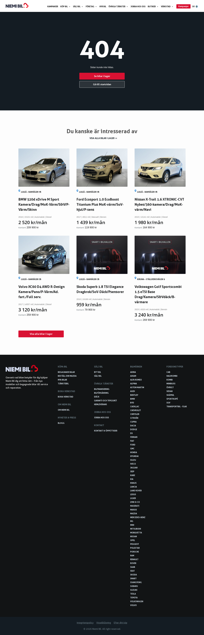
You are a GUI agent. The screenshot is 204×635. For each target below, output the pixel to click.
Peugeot (134, 544)
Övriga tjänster (118, 6)
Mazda (133, 513)
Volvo (133, 605)
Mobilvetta (136, 532)
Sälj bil (78, 6)
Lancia (133, 487)
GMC (132, 448)
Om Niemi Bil (64, 410)
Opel (132, 540)
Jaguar (134, 467)
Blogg (61, 423)
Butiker (153, 6)
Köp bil (65, 6)
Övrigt (170, 387)
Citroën (134, 418)
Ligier (133, 498)
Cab (168, 372)
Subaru (134, 586)
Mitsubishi (135, 529)
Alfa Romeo (136, 380)
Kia (131, 479)
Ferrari (133, 437)
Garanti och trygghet (105, 400)
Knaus (133, 483)
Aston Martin (137, 387)
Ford (132, 444)
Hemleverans (100, 404)
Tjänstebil (63, 383)
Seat (132, 571)
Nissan (133, 536)
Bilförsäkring (101, 393)
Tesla (133, 594)
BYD (132, 402)
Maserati (134, 506)
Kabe (132, 475)
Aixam (133, 376)
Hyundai (134, 456)
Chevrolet (135, 410)
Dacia (133, 425)
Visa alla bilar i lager (102, 138)
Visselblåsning (103, 622)
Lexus (133, 494)
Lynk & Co (135, 502)
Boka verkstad (65, 396)
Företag (91, 6)
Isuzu (133, 460)
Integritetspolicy (85, 622)
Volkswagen (136, 601)
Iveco (133, 464)
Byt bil (97, 372)
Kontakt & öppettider (105, 430)
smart (133, 578)
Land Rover (136, 490)
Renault (134, 559)
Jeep (132, 471)
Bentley (134, 395)
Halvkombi (171, 376)
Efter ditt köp (120, 622)
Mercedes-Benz (137, 517)
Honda (133, 452)
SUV (168, 402)
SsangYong (136, 582)
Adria (133, 372)
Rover (133, 563)
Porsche (134, 551)
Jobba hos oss (138, 6)
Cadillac (134, 406)
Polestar (135, 548)
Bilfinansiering (101, 389)
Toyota (134, 597)
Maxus (133, 509)
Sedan (169, 391)
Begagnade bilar (66, 372)
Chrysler (134, 414)
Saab (132, 567)
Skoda (133, 574)
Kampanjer (52, 6)
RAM (132, 555)
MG (131, 521)
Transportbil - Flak (176, 406)
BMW (132, 399)
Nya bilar (62, 380)
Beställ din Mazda (67, 376)
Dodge (133, 429)
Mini (132, 525)
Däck (96, 396)
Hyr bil (102, 6)
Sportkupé (172, 399)
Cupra (133, 422)
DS (131, 433)
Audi (132, 391)
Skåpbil (170, 395)
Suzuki (133, 590)
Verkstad (167, 6)
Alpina (133, 383)
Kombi (169, 380)
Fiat (132, 441)
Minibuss (170, 383)
